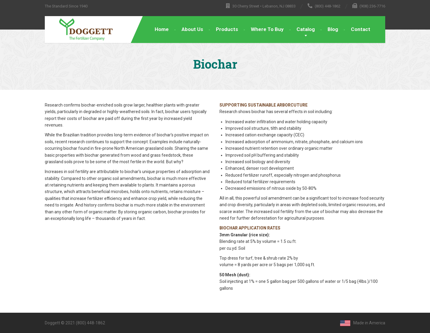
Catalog (306, 29)
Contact (360, 29)
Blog (333, 29)
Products (227, 29)
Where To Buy (267, 29)
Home (162, 29)
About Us (192, 29)
